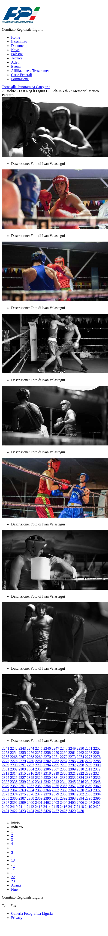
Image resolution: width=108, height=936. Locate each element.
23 (13, 881)
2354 (47, 786)
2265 (5, 757)
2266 (14, 757)
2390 (47, 798)
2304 (30, 769)
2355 (55, 786)
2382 (80, 794)
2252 (97, 748)
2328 (30, 777)
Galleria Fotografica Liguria (32, 913)
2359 (88, 786)
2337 (5, 782)
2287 (88, 761)
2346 (80, 782)
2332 (63, 777)
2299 (88, 765)
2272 (63, 757)
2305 (38, 769)
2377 (38, 794)
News (15, 50)
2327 (22, 777)
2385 (5, 798)
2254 (14, 753)
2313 (5, 773)
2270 (47, 757)
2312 (96, 769)
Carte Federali (21, 75)
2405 (72, 802)
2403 (55, 802)
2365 (38, 790)
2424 (30, 811)
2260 (63, 753)
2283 (55, 761)
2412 (30, 807)
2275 (88, 757)
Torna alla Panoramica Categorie (26, 87)
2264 (97, 753)
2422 (14, 811)
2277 (5, 761)
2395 (88, 798)
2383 (88, 794)
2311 (88, 769)
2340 (30, 782)
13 (13, 860)
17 (13, 869)
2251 (88, 748)
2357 (72, 786)
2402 (47, 802)
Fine (14, 889)
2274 (80, 757)
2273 (72, 757)
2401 (38, 802)
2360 (97, 786)
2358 (80, 786)
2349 (5, 786)
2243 (22, 748)
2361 (5, 790)
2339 (22, 782)
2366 (47, 790)
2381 (72, 794)
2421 (5, 811)
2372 (97, 790)
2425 (38, 811)
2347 (88, 782)
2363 (22, 790)
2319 (55, 773)
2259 (55, 753)
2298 (80, 765)
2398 (14, 802)
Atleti (15, 62)
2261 (72, 753)
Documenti (19, 46)
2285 (72, 761)
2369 (72, 790)
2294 (47, 765)
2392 (63, 798)
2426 (47, 811)
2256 (30, 753)
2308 (63, 769)
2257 (38, 753)
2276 (97, 757)
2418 (80, 807)
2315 (22, 773)
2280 (30, 761)
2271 (55, 757)
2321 (72, 773)
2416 (63, 807)
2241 (5, 748)
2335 (88, 777)
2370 (80, 790)
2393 (72, 798)
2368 (63, 790)
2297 (72, 765)
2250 (80, 748)
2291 (22, 765)
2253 (5, 753)
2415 (55, 807)
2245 (38, 748)
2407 (88, 802)
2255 (22, 753)
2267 (22, 757)
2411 (22, 807)
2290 (14, 765)
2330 (47, 777)
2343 (55, 782)
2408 (97, 802)
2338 (14, 782)
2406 (80, 802)
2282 (47, 761)
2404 (63, 802)
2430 (80, 811)
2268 (30, 757)
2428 (63, 811)
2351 (22, 786)
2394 (80, 798)
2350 (14, 786)
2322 (80, 773)
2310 (80, 769)
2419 (88, 807)
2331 (55, 777)
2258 (47, 753)
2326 (14, 777)
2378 (47, 794)
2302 (14, 769)
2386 (14, 798)
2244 (30, 748)
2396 (97, 798)
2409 (5, 807)
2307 (55, 769)
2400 (30, 802)
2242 (14, 748)
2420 (96, 807)
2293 (38, 765)
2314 (14, 773)
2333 (72, 777)
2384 (97, 794)
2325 (5, 777)
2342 (47, 782)
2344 (63, 782)
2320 (63, 773)
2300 (97, 765)
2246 (47, 748)
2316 (30, 773)
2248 (63, 748)
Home (15, 37)
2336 (97, 777)
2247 (55, 748)
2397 (5, 802)
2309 (72, 769)
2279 (22, 761)
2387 (22, 798)
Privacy (16, 918)
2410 (14, 807)
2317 (38, 773)
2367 (55, 790)
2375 (22, 794)
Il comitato (19, 41)
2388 (30, 798)
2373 (5, 794)
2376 (30, 794)
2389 (38, 798)
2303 (22, 769)
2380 (63, 794)
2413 (38, 807)
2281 (38, 761)
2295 (55, 765)
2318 (47, 773)
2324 (97, 773)
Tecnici (16, 58)
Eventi (16, 66)
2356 (63, 786)
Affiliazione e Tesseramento (32, 71)
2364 (30, 790)
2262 (80, 753)
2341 (38, 782)
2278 (14, 761)
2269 (38, 757)
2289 (5, 765)
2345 (72, 782)
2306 (47, 769)
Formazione (20, 79)
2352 (30, 786)
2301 (5, 769)
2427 (55, 811)
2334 (80, 777)
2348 (97, 782)
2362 (14, 790)
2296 (63, 765)
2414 (47, 807)
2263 (88, 753)
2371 (88, 790)
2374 (14, 794)
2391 (55, 798)
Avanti (16, 885)
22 (13, 877)
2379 (55, 794)
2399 (22, 802)
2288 (97, 761)
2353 (38, 786)
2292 (30, 765)
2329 (38, 777)
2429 (72, 811)
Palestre (17, 54)
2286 (80, 761)
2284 (63, 761)
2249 (72, 748)
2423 (22, 811)
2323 (88, 773)
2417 (71, 807)
